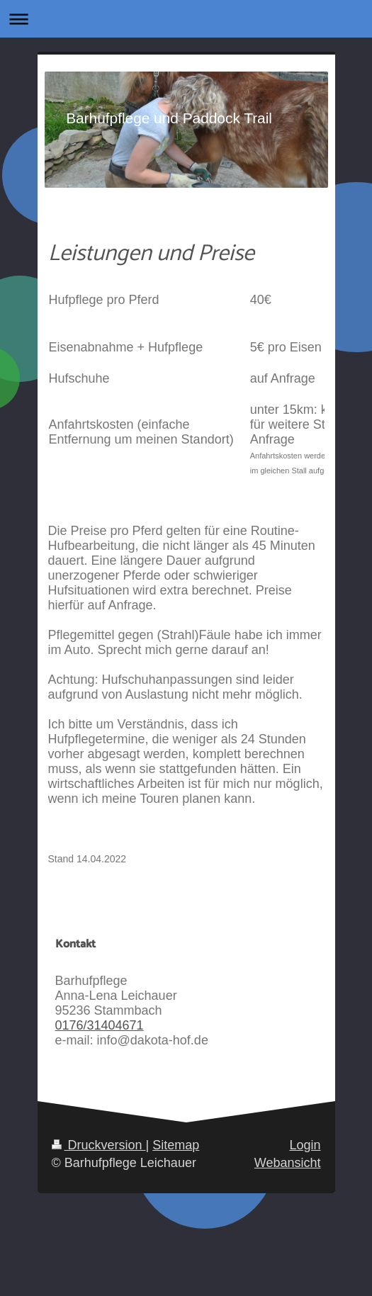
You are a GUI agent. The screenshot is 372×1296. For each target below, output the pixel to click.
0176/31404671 (99, 1025)
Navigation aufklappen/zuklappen (186, 19)
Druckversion (99, 1145)
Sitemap (175, 1145)
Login (304, 1145)
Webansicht (287, 1163)
